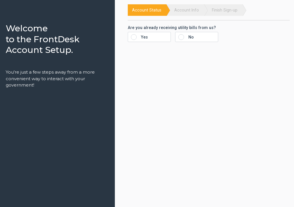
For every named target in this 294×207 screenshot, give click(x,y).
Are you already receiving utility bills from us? (172, 27)
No (188, 37)
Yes (141, 37)
